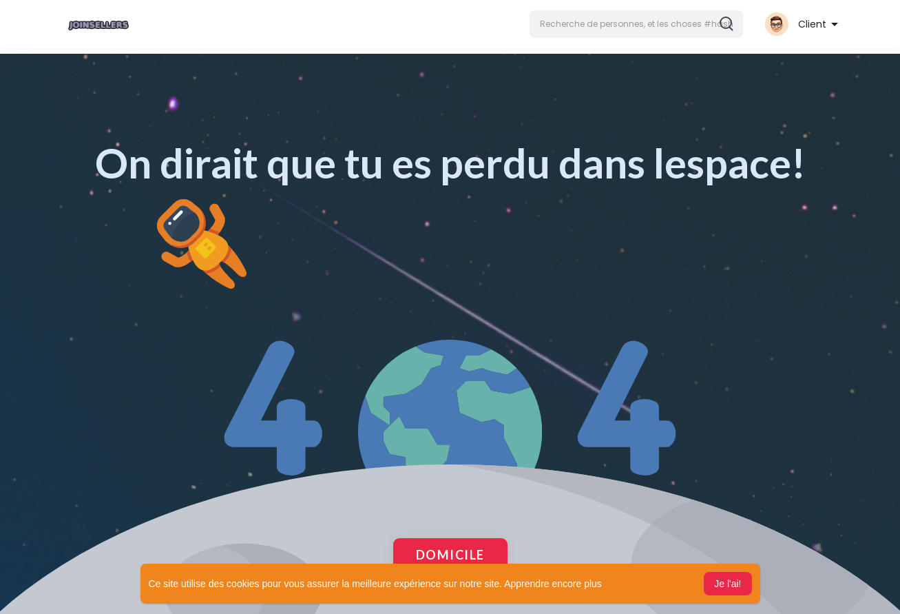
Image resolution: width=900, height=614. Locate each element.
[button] (636, 24)
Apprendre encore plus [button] (553, 583)
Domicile (450, 554)
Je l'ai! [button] (727, 583)
